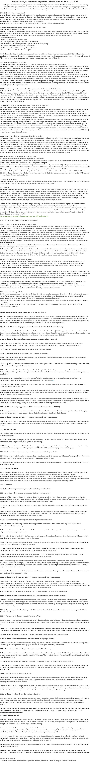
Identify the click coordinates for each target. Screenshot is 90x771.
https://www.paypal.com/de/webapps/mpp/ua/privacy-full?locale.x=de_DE (24, 216)
